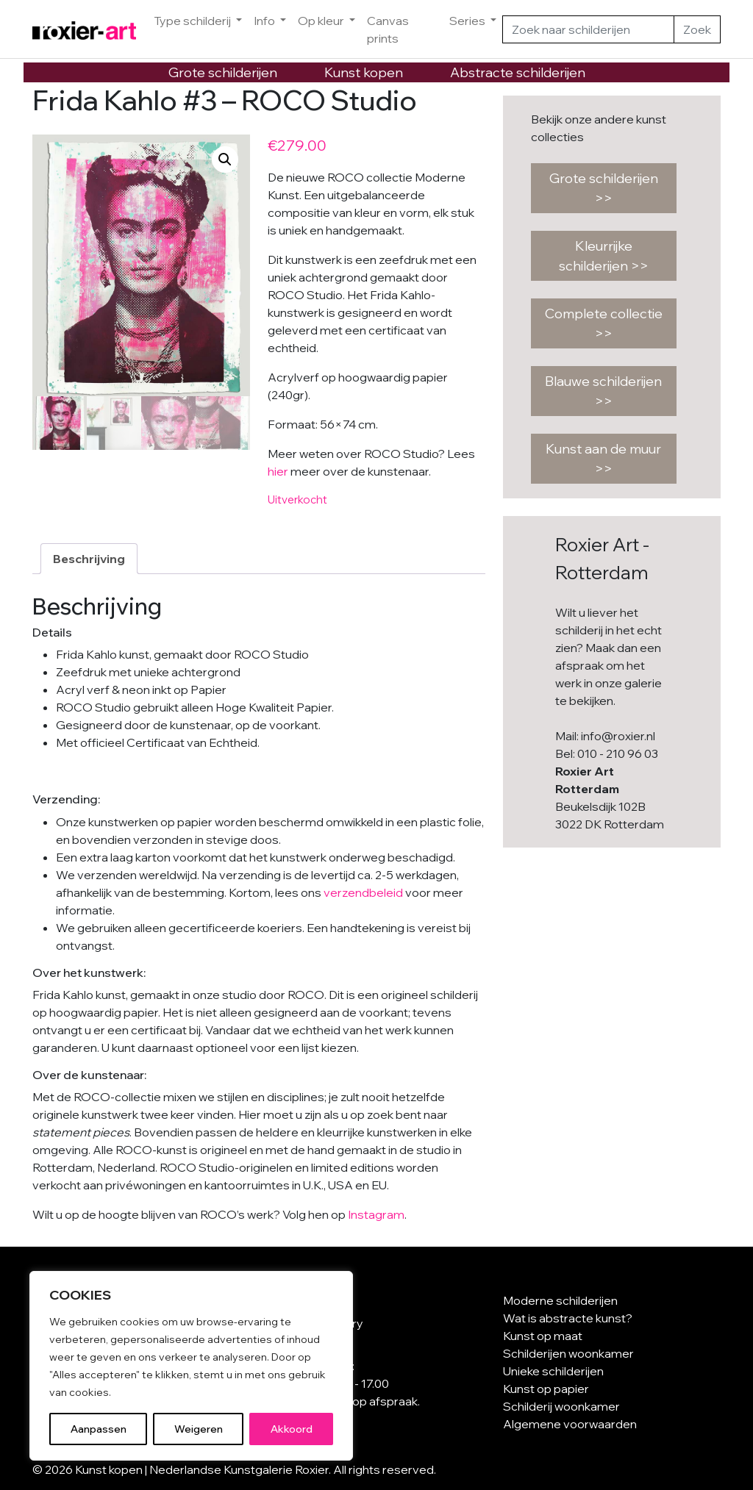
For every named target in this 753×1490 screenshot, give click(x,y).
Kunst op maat (542, 1335)
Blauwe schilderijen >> (603, 391)
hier (278, 471)
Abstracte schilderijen (517, 72)
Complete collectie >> (604, 323)
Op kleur (322, 20)
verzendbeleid (363, 892)
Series (468, 20)
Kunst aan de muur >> (603, 458)
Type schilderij (193, 20)
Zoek (697, 29)
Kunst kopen (363, 72)
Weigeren (198, 1429)
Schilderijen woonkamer (568, 1353)
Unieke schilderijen (553, 1371)
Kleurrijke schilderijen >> (604, 255)
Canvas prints (388, 29)
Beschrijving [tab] (89, 558)
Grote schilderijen (222, 72)
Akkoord (292, 1429)
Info (265, 20)
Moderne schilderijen (560, 1300)
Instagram (376, 1214)
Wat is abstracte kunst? (567, 1318)
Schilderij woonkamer (561, 1406)
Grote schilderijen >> (603, 188)
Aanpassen (98, 1429)
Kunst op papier (546, 1388)
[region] (191, 1366)
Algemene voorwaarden (570, 1423)
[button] (225, 159)
